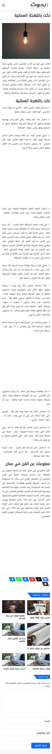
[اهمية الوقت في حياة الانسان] (13, 606)
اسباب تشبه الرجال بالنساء (14, 669)
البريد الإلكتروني (43, 733)
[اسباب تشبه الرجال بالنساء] (13, 659)
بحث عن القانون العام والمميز (16, 640)
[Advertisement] (26, 179)
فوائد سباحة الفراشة (41, 669)
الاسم (47, 721)
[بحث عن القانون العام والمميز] (13, 629)
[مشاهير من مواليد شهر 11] (38, 634)
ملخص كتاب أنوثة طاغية (40, 618)
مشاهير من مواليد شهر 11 (38, 648)
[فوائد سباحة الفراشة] (38, 659)
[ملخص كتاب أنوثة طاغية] (38, 607)
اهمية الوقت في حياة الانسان (15, 617)
